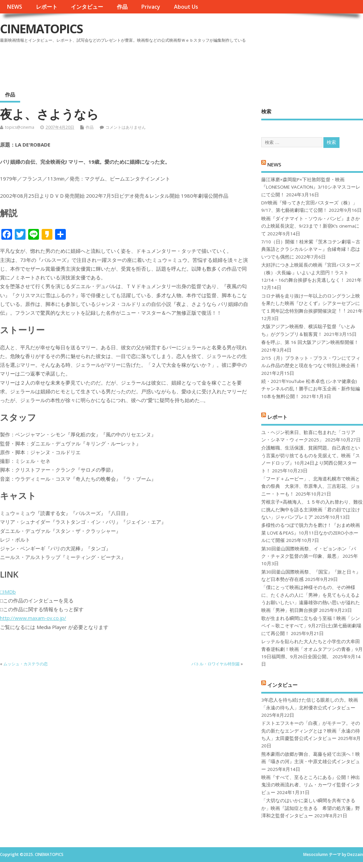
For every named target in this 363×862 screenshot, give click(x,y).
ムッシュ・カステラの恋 (25, 664)
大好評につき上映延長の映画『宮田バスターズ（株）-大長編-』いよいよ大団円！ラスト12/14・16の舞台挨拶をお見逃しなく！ (310, 272)
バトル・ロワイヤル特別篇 (215, 664)
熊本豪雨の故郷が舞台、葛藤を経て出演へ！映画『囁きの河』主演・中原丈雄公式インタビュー (310, 761)
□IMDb (8, 591)
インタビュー (87, 6)
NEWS (14, 6)
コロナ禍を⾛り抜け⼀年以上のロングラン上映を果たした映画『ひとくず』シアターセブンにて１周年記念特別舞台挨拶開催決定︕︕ (310, 303)
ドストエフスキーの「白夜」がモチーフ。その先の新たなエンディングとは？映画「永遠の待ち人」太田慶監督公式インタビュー (310, 730)
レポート (46, 6)
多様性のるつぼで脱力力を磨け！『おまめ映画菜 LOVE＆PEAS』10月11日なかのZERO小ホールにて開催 (310, 532)
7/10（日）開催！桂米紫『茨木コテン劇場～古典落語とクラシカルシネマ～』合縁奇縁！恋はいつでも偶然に (310, 249)
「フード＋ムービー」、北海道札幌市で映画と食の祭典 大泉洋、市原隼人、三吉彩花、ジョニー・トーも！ (310, 486)
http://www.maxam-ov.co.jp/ (33, 618)
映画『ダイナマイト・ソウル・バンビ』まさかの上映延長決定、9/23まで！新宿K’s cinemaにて (310, 226)
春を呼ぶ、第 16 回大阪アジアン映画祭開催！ (310, 342)
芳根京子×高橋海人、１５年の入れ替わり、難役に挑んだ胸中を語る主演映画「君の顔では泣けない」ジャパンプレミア (312, 509)
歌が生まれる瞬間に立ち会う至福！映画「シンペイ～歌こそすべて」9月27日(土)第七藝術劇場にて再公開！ (311, 625)
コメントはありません (125, 127)
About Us (186, 6)
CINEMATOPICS (41, 29)
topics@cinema (19, 127)
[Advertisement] (235, 63)
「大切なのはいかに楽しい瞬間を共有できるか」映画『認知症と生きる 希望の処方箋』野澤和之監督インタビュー (310, 808)
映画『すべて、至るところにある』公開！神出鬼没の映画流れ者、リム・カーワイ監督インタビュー (310, 784)
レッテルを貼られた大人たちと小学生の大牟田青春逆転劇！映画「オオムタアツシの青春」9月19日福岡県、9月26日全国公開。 (312, 649)
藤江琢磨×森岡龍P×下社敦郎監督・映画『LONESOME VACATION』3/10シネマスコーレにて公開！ (310, 187)
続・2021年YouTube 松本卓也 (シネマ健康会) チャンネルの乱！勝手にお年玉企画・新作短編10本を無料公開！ (310, 388)
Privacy (150, 6)
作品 (122, 6)
